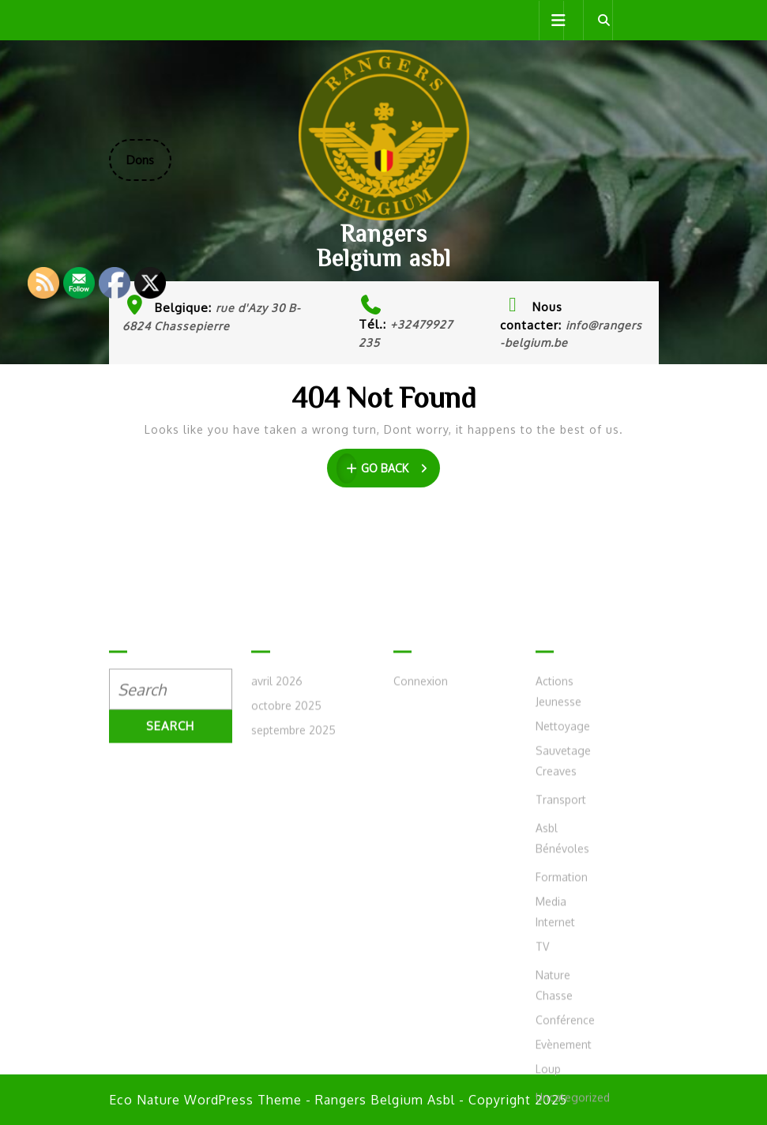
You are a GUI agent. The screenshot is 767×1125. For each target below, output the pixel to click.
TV (542, 1098)
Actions (554, 833)
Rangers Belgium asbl (384, 245)
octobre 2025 (286, 857)
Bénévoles (562, 1000)
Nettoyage (563, 878)
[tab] (551, 20)
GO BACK (388, 468)
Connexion (420, 833)
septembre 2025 (293, 882)
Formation (562, 1029)
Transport (561, 951)
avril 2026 (277, 833)
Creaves (556, 923)
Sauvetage (563, 902)
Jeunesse (558, 853)
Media (551, 1053)
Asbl (547, 980)
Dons (148, 166)
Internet (555, 1074)
